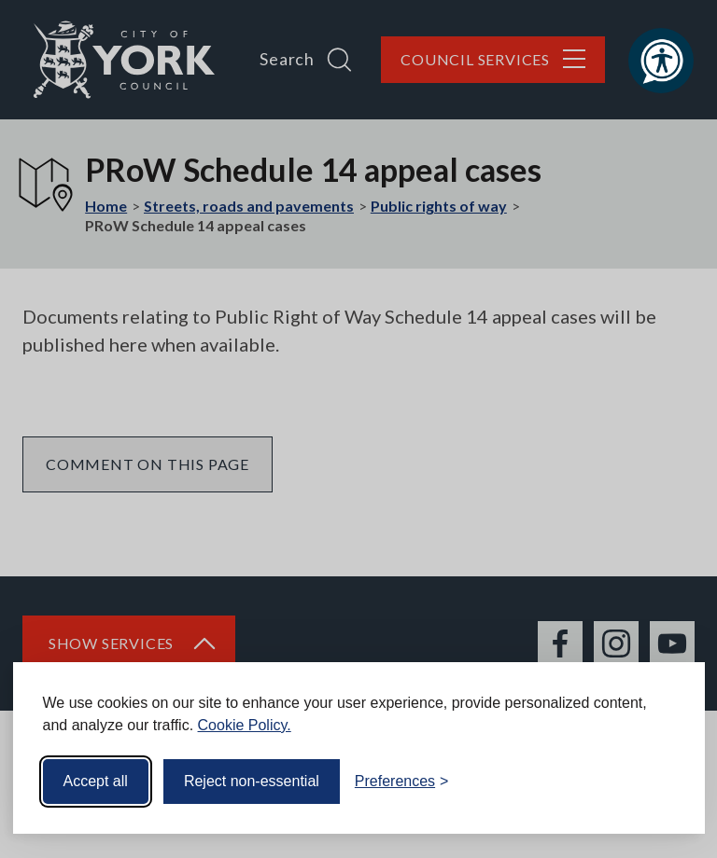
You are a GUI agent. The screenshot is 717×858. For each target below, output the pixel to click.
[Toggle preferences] (402, 781)
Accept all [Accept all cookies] (95, 781)
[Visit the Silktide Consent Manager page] (664, 781)
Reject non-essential (251, 781)
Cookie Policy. (244, 725)
